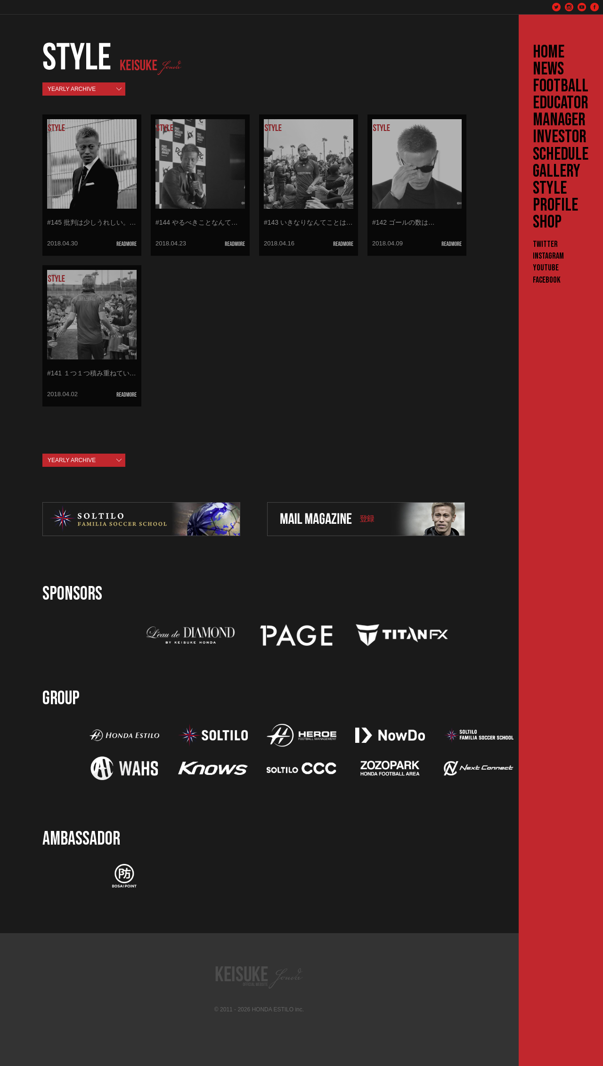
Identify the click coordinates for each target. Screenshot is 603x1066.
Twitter (545, 244)
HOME (548, 52)
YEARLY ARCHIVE (72, 89)
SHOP (547, 222)
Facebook (547, 280)
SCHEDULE (560, 154)
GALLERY (556, 171)
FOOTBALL (560, 86)
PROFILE (555, 205)
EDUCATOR (560, 103)
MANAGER (559, 120)
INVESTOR (560, 137)
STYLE (550, 188)
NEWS (548, 69)
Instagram (548, 256)
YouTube (546, 268)
